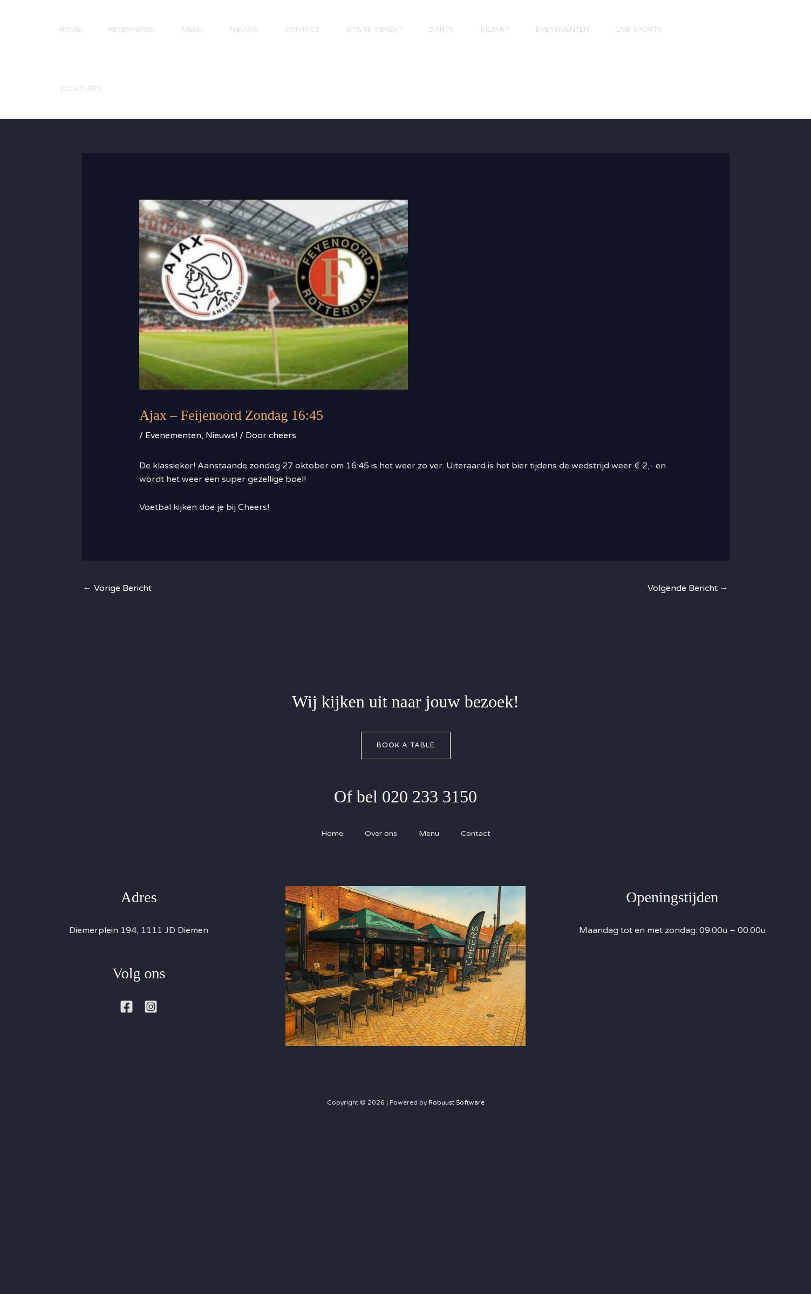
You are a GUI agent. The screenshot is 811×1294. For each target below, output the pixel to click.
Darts (441, 29)
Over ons (381, 833)
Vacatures (80, 89)
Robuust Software (456, 1102)
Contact (302, 29)
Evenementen (562, 29)
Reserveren (131, 29)
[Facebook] (126, 1006)
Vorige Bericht (117, 588)
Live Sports (639, 29)
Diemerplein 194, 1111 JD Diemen (138, 930)
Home (70, 29)
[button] (768, 66)
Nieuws (244, 29)
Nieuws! (221, 435)
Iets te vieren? (374, 29)
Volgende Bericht (688, 588)
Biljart (495, 29)
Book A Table (406, 745)
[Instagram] (151, 1006)
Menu (192, 29)
